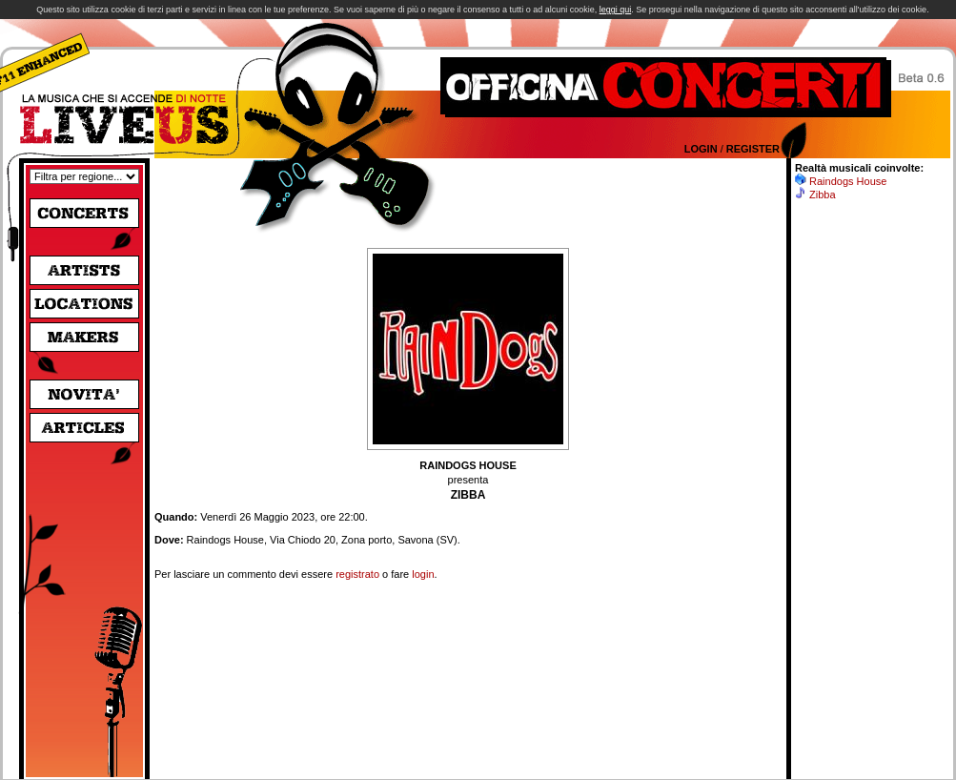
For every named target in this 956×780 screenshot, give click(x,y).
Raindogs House (847, 181)
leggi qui (616, 9)
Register (753, 148)
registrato (357, 574)
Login (701, 148)
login (423, 574)
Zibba (822, 194)
